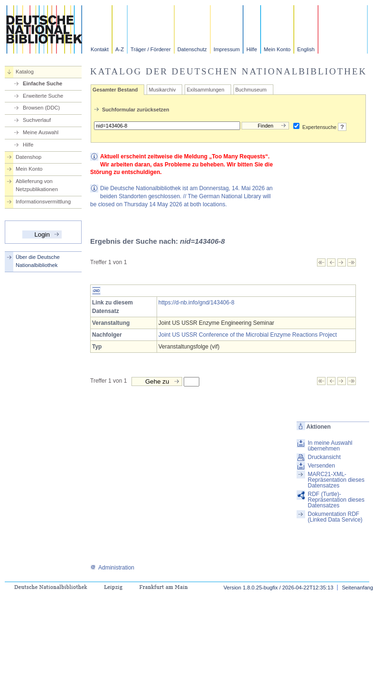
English (306, 49)
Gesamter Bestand (115, 89)
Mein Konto (277, 49)
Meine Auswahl (40, 132)
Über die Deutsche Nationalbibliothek (38, 261)
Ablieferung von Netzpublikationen (37, 185)
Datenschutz (192, 49)
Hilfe (251, 49)
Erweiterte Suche (43, 96)
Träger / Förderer (151, 49)
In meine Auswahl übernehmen (330, 446)
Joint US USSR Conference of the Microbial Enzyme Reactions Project (248, 334)
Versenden (321, 465)
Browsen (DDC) (41, 107)
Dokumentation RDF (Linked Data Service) (335, 517)
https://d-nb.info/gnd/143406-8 (196, 302)
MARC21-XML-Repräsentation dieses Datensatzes (336, 480)
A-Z (119, 49)
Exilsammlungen (205, 89)
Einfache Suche (42, 83)
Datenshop (28, 157)
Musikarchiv (162, 89)
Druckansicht (324, 457)
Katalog (25, 71)
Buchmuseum (251, 89)
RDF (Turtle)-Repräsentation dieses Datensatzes (336, 500)
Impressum (227, 49)
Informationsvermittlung (43, 201)
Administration (112, 567)
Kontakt (100, 49)
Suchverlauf (37, 120)
